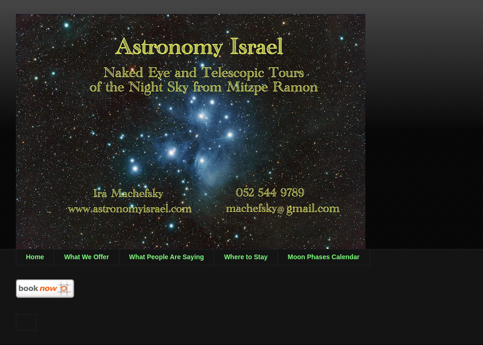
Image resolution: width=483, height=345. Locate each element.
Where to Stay (245, 257)
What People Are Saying (166, 257)
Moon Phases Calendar (323, 257)
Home (35, 257)
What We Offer (86, 257)
